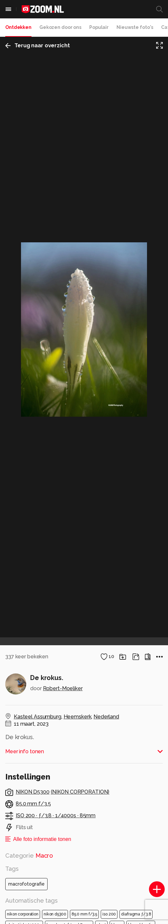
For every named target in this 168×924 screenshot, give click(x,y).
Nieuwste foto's (134, 27)
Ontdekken (18, 27)
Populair (99, 27)
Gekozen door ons (60, 27)
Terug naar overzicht (37, 45)
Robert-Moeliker (63, 688)
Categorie (29, 855)
